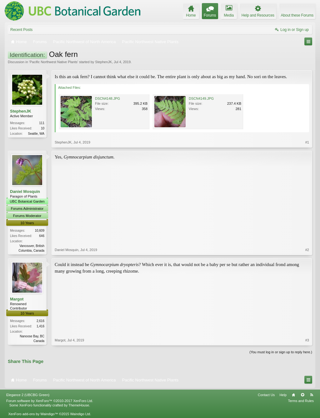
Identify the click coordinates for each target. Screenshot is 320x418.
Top (302, 395)
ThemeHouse (78, 405)
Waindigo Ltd (80, 414)
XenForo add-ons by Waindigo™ (33, 414)
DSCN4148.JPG (107, 98)
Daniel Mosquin (25, 191)
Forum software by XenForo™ (49, 401)
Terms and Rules (301, 401)
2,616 (40, 321)
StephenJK (103, 62)
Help (283, 395)
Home (293, 395)
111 (41, 123)
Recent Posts (21, 30)
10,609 (39, 230)
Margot (16, 299)
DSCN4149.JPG (201, 98)
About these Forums (297, 15)
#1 (307, 142)
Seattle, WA (36, 133)
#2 (307, 250)
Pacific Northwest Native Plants (54, 62)
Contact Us (266, 395)
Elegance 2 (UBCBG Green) (27, 395)
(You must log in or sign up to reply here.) (280, 352)
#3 (307, 340)
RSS (311, 395)
